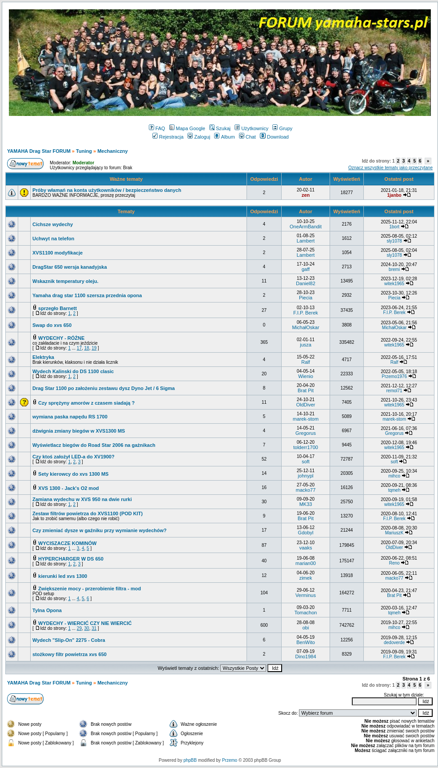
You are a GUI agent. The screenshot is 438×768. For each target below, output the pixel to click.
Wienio (305, 376)
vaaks (305, 547)
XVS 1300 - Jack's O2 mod (68, 488)
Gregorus (305, 433)
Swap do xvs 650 (52, 325)
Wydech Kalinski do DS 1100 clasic (73, 371)
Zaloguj (198, 136)
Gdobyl (306, 532)
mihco (394, 476)
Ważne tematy (126, 179)
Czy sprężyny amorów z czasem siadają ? (86, 403)
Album (224, 136)
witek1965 (394, 283)
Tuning (84, 151)
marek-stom (306, 419)
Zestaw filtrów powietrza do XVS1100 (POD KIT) (87, 513)
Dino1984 (305, 656)
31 (94, 628)
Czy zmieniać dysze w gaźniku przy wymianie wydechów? (99, 530)
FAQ (157, 128)
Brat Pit (306, 390)
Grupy (282, 128)
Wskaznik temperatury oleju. (65, 281)
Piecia (305, 297)
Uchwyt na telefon (53, 238)
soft (306, 461)
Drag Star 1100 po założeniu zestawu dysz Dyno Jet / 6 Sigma (103, 388)
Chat (247, 136)
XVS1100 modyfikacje (57, 252)
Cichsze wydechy (52, 224)
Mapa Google (187, 128)
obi (306, 627)
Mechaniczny (112, 151)
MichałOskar (305, 327)
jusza (305, 344)
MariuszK (394, 532)
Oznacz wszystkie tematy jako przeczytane (390, 167)
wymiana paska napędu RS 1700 (70, 416)
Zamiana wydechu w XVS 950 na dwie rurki (82, 499)
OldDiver (305, 404)
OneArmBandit (306, 226)
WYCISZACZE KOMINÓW (67, 543)
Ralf (305, 362)
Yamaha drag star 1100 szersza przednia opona (87, 295)
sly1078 (394, 241)
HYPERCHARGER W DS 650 (71, 558)
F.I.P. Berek (305, 312)
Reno (394, 563)
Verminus (305, 595)
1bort (394, 226)
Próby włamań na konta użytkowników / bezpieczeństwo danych (106, 190)
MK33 (305, 504)
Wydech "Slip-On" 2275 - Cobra (68, 640)
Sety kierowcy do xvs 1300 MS (73, 474)
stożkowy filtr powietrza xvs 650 (69, 654)
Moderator (83, 162)
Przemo (229, 760)
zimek (305, 578)
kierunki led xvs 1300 (62, 576)
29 (79, 628)
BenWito (305, 642)
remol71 (394, 390)
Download (274, 136)
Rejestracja (167, 136)
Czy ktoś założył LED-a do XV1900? (73, 456)
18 (86, 348)
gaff (306, 269)
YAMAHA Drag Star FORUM (39, 151)
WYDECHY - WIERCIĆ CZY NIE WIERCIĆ (84, 623)
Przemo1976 (394, 376)
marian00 (305, 563)
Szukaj (220, 128)
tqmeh (394, 490)
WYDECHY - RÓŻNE (61, 338)
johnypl (306, 475)
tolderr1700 (305, 447)
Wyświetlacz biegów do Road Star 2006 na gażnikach (93, 445)
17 (79, 348)
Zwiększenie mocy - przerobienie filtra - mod (89, 588)
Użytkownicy (251, 128)
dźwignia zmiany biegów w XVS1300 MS (78, 431)
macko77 (306, 490)
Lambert (306, 240)
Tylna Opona (47, 610)
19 (94, 348)
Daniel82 (305, 283)
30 (86, 628)
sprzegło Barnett (57, 308)
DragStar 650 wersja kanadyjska (69, 267)
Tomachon (306, 612)
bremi (394, 269)
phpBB (190, 760)
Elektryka (43, 357)
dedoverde (394, 642)
